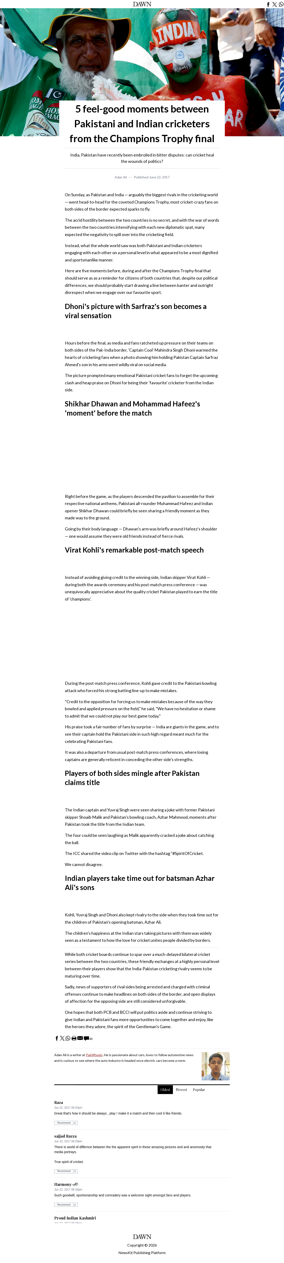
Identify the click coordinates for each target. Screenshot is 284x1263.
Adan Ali (121, 177)
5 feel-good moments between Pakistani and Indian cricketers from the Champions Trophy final (142, 123)
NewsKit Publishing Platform (142, 1252)
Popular (199, 1089)
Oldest (165, 1089)
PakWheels (94, 1055)
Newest (181, 1089)
